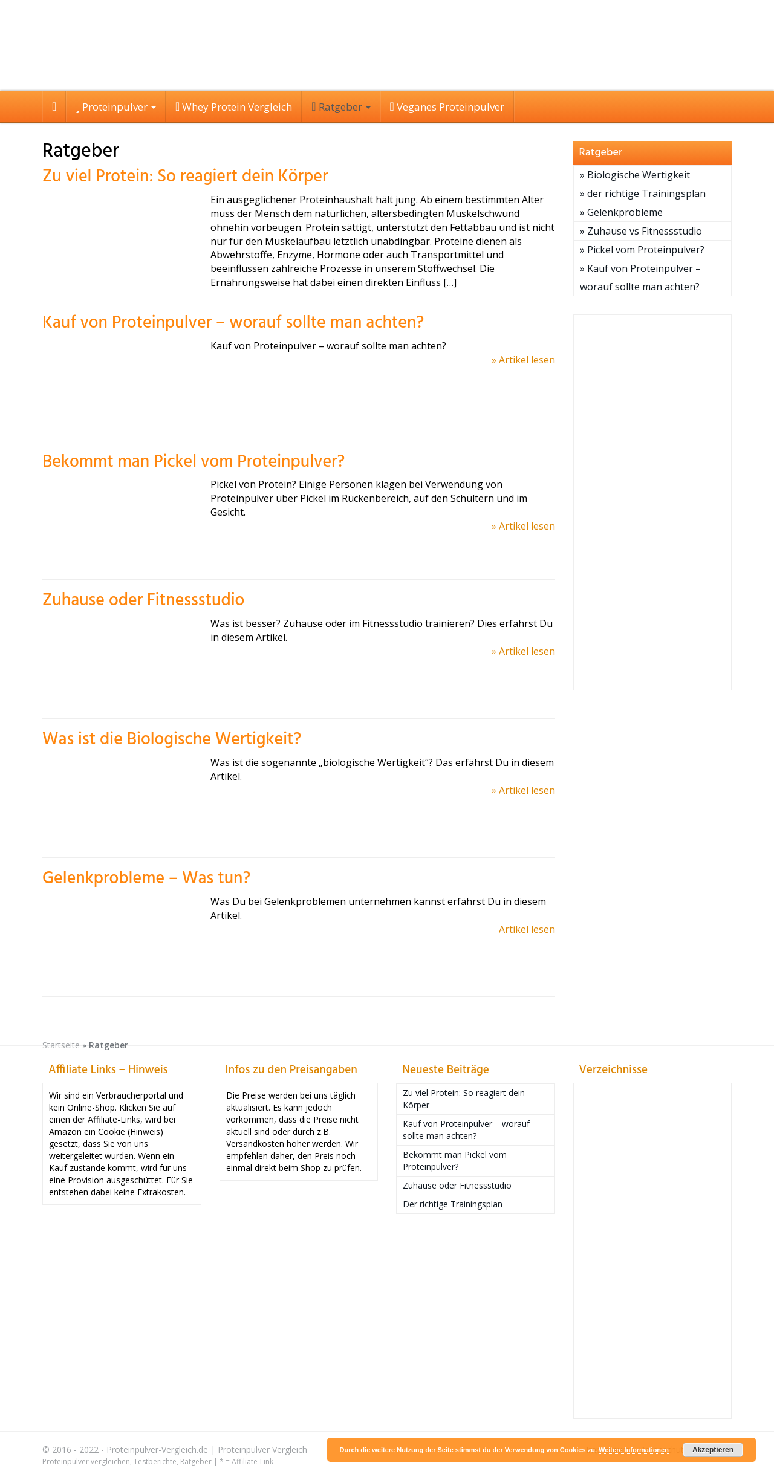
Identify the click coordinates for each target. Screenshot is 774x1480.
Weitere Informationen (634, 1449)
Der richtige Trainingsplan (452, 1204)
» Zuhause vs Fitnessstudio (641, 231)
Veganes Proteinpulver (447, 107)
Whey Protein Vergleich (233, 107)
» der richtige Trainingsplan (643, 193)
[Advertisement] (653, 502)
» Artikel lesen (523, 359)
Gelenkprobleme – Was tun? (146, 878)
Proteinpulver (116, 107)
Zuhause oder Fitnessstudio (143, 600)
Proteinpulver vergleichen (86, 1461)
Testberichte (155, 1461)
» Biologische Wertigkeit (635, 174)
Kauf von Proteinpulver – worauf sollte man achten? (233, 323)
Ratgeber (340, 107)
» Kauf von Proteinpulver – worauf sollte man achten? (640, 277)
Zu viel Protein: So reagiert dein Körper (185, 176)
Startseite (61, 1045)
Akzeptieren (712, 1450)
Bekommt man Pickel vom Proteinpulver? (193, 462)
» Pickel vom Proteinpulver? (642, 249)
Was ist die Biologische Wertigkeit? (171, 739)
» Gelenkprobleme (621, 212)
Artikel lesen (527, 929)
